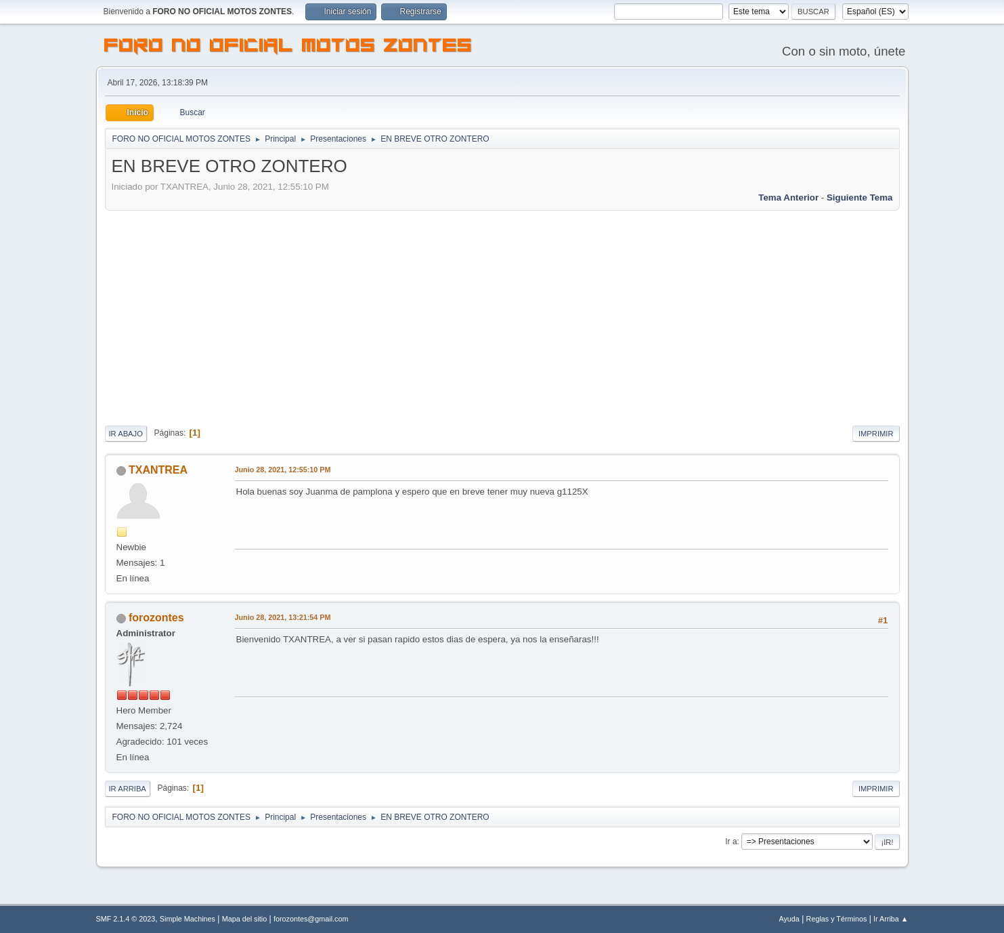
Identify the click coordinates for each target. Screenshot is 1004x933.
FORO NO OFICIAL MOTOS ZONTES (288, 47)
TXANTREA (158, 470)
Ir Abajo (126, 434)
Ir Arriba (127, 789)
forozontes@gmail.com (311, 919)
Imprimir (876, 434)
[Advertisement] (502, 316)
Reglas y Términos (836, 919)
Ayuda (789, 919)
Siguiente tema (860, 197)
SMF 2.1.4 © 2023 (126, 919)
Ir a (731, 841)
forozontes (156, 617)
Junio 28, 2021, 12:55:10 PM (283, 469)
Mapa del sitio (244, 919)
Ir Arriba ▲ (890, 919)
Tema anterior (788, 197)
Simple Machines (187, 919)
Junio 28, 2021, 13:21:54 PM (283, 617)
